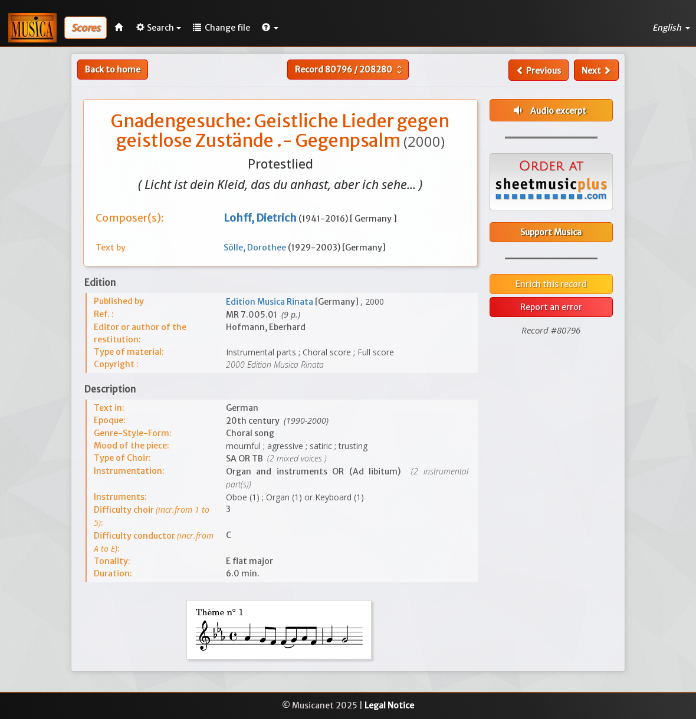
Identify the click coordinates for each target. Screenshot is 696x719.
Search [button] (158, 27)
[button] (270, 27)
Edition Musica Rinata (270, 301)
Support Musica (551, 232)
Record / (350, 69)
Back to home (112, 69)
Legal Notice (389, 705)
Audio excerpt (548, 110)
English (671, 27)
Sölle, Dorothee (256, 247)
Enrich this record (551, 284)
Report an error (551, 307)
